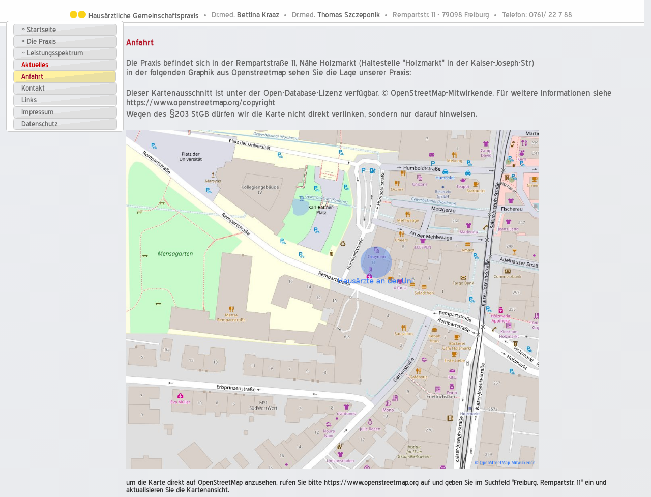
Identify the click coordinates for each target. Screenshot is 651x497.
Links (29, 100)
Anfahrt (32, 76)
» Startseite (38, 30)
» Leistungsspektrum (52, 53)
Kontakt (33, 88)
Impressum (37, 112)
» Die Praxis (38, 41)
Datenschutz (39, 124)
